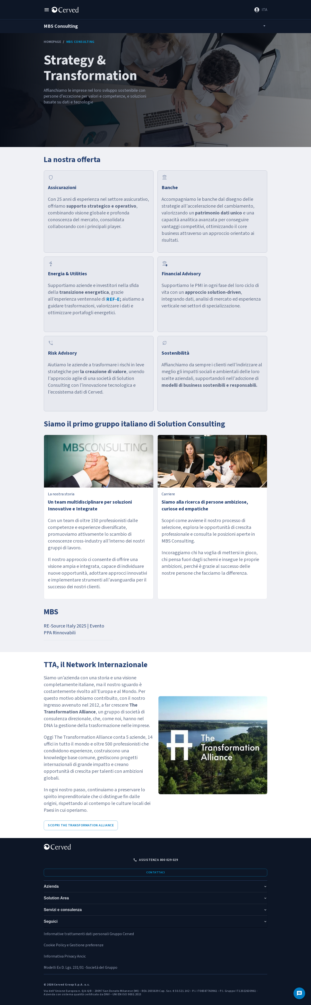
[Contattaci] (299, 993)
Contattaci (155, 872)
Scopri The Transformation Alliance (81, 825)
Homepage (52, 41)
